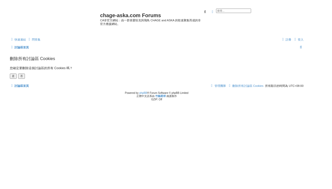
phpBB (143, 93)
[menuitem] (33, 39)
